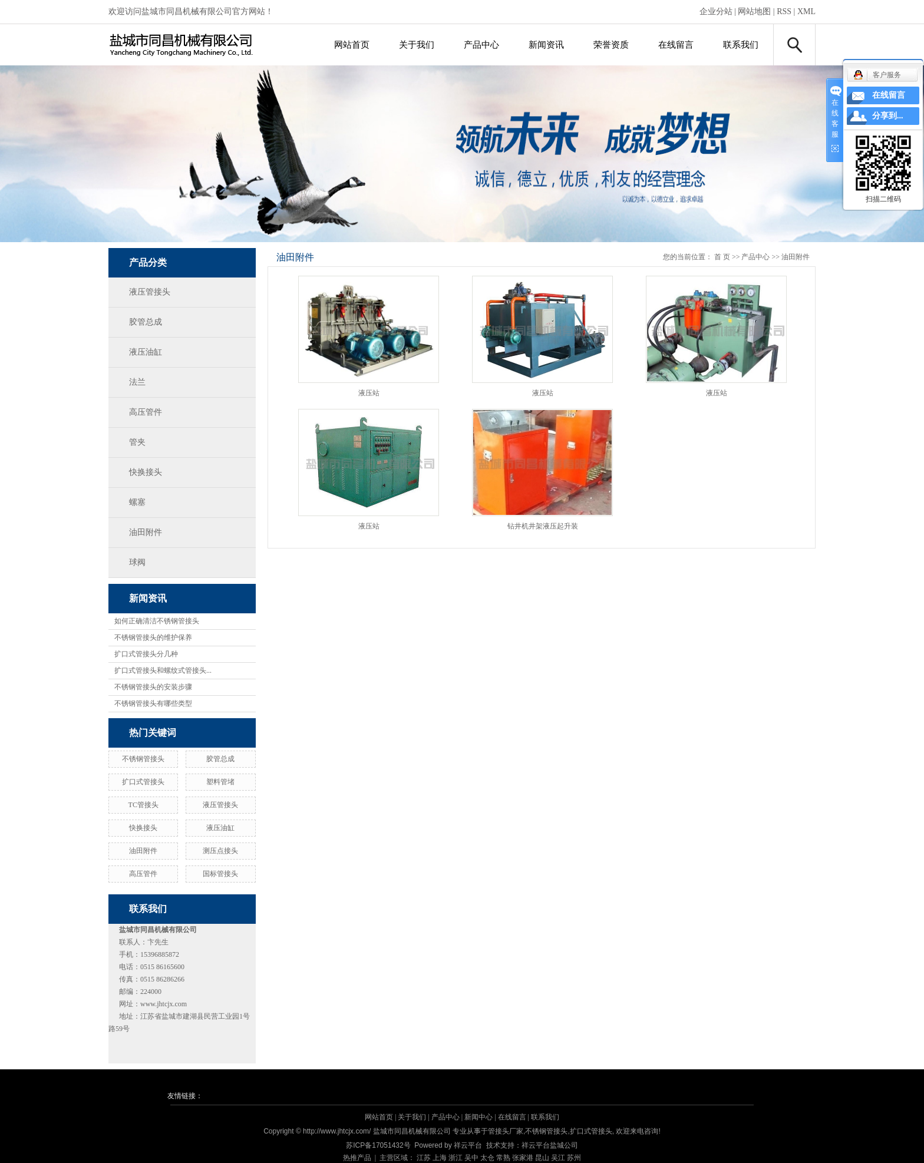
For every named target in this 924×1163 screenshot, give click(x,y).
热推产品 (357, 1158)
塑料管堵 (220, 782)
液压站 (369, 393)
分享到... (887, 115)
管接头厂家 (505, 1131)
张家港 (522, 1158)
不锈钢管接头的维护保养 (153, 637)
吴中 (471, 1158)
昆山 (542, 1158)
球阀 (137, 562)
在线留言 (676, 44)
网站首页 (351, 44)
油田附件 (145, 532)
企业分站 (715, 11)
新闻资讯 (546, 44)
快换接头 (145, 472)
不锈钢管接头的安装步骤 (153, 687)
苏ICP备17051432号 (378, 1145)
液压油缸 (145, 352)
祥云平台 (468, 1145)
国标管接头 (220, 874)
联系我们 (740, 44)
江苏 (424, 1158)
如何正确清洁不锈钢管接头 (156, 621)
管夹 (137, 442)
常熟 (503, 1158)
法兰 (137, 382)
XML (806, 11)
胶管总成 (145, 322)
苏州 (574, 1158)
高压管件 (145, 412)
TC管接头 (143, 805)
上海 (440, 1158)
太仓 (487, 1158)
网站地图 (754, 11)
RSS (784, 11)
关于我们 (416, 44)
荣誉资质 (611, 44)
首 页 (722, 257)
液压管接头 (149, 292)
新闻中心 (478, 1117)
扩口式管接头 (143, 782)
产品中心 (481, 44)
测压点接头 (220, 851)
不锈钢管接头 (143, 759)
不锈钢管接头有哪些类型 (153, 703)
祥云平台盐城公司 (550, 1145)
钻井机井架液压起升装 (542, 526)
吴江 (558, 1158)
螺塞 (137, 502)
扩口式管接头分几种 (146, 654)
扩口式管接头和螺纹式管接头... (163, 670)
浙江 (455, 1158)
